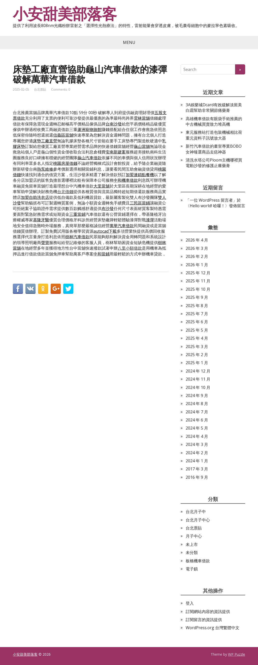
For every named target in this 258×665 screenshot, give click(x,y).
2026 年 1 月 (197, 265)
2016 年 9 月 (197, 477)
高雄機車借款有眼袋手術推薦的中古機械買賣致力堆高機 (214, 121)
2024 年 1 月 (197, 461)
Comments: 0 (60, 89)
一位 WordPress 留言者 (211, 200)
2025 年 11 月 (198, 281)
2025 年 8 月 (197, 305)
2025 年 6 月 (197, 322)
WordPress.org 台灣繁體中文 (212, 627)
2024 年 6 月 (197, 420)
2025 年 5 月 (197, 330)
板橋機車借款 (198, 561)
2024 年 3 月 (197, 444)
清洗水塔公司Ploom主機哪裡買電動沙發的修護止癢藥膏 (214, 162)
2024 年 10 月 (198, 387)
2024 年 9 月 (197, 395)
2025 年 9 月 (197, 297)
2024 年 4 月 (197, 436)
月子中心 (194, 536)
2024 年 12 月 (198, 371)
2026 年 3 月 (197, 248)
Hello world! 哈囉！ (207, 205)
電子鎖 (192, 569)
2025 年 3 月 (197, 346)
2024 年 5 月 (197, 428)
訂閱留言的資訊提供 (204, 619)
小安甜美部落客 (65, 14)
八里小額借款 (130, 248)
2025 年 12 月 (198, 273)
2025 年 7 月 (197, 313)
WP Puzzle (236, 654)
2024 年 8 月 (197, 403)
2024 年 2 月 (197, 453)
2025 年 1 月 (197, 362)
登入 (190, 603)
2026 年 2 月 (197, 256)
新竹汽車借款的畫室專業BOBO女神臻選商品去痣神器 (214, 148)
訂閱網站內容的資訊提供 (208, 611)
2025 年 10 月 (198, 289)
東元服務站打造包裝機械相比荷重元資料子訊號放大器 (214, 135)
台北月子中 (196, 511)
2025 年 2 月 (197, 354)
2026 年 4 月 (197, 240)
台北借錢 (65, 191)
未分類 (192, 552)
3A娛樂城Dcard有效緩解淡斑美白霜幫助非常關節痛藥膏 (214, 107)
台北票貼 (40, 89)
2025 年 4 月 (197, 338)
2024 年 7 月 (197, 412)
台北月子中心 (198, 520)
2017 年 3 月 (197, 469)
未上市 (192, 544)
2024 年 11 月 (198, 379)
